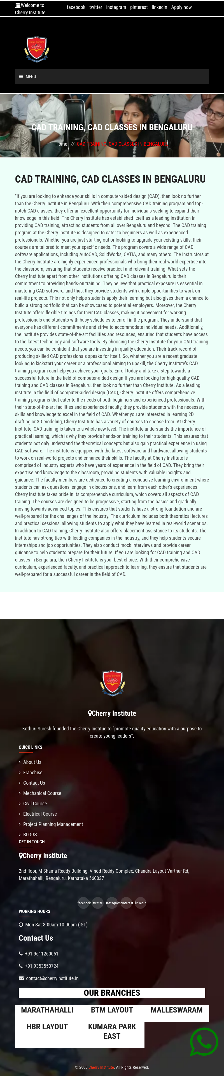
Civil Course (33, 803)
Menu (27, 76)
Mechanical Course (40, 793)
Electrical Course (38, 814)
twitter (95, 7)
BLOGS (28, 834)
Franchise (31, 772)
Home (61, 144)
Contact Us (32, 783)
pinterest (139, 7)
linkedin (159, 7)
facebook (76, 7)
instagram (116, 7)
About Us (30, 762)
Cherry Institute (101, 1067)
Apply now (181, 7)
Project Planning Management (51, 824)
